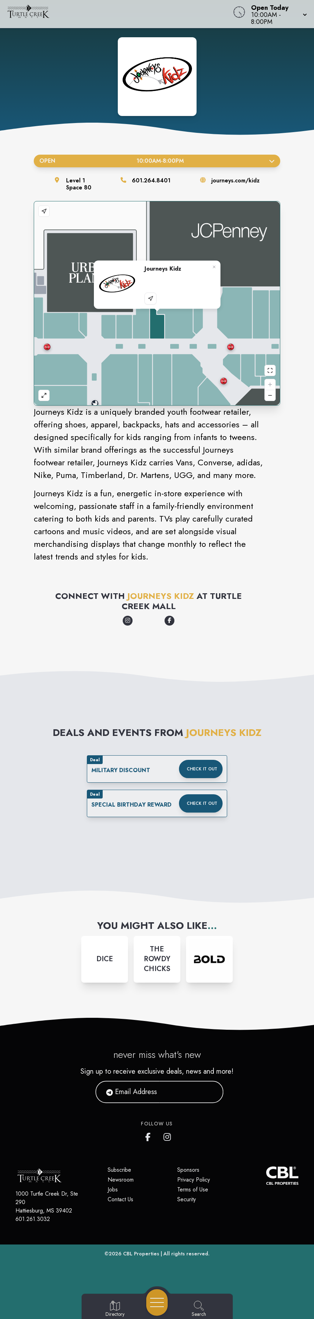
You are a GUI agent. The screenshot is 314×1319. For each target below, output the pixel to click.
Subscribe (119, 1170)
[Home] (119, 14)
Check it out (202, 769)
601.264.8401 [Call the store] (151, 180)
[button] (276, 14)
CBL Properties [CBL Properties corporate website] (141, 1253)
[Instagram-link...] (104, 959)
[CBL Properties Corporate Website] (266, 1175)
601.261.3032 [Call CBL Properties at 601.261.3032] (32, 1219)
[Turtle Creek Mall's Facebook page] (149, 1135)
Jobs (113, 1189)
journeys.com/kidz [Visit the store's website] (235, 180)
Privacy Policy (193, 1180)
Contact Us (120, 1199)
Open (157, 161)
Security (186, 1199)
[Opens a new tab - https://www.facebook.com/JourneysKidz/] (169, 620)
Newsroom (121, 1180)
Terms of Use (192, 1189)
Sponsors (188, 1170)
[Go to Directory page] (115, 1309)
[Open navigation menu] (157, 1302)
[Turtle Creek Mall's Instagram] (167, 1135)
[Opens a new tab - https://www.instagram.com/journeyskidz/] (128, 620)
